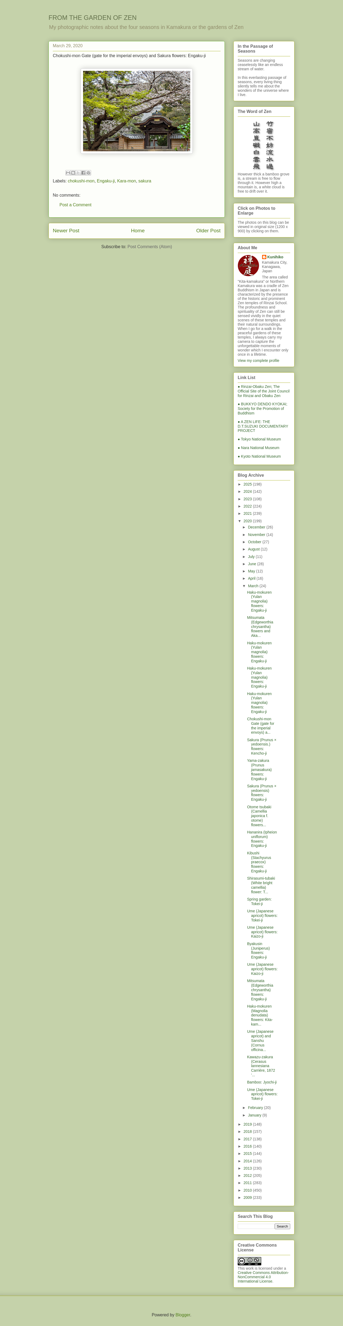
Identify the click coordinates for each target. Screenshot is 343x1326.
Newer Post (66, 230)
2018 (248, 1131)
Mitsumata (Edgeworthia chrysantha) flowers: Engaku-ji (260, 990)
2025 (248, 484)
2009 (248, 1197)
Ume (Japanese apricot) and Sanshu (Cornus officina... (260, 1040)
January (255, 1115)
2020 (248, 521)
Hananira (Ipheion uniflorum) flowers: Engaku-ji (262, 839)
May (252, 571)
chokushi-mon (81, 181)
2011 (248, 1183)
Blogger (183, 1315)
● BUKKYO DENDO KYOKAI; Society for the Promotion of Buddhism (262, 408)
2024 (248, 491)
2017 (248, 1139)
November (257, 534)
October (255, 542)
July (252, 556)
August (254, 549)
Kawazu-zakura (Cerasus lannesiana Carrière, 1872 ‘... (261, 1066)
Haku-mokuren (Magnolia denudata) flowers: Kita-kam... (260, 1015)
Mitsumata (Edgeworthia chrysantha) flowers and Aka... (260, 626)
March (253, 586)
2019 (248, 1124)
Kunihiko (275, 257)
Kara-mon (126, 181)
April (252, 578)
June (252, 564)
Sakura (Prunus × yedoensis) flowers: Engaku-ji (261, 793)
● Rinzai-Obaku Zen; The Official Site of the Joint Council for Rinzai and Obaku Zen (264, 391)
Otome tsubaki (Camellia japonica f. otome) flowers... (259, 816)
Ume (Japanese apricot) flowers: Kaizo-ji (262, 932)
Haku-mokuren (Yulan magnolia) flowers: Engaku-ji (259, 601)
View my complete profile (258, 360)
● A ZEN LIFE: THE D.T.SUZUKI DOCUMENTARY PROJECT (263, 426)
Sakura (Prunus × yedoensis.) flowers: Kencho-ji (261, 746)
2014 (248, 1161)
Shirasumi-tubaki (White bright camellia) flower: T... (261, 885)
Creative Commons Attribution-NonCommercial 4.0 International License (263, 1276)
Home (138, 230)
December (257, 527)
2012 (248, 1175)
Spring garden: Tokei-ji (259, 901)
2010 (248, 1190)
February (256, 1107)
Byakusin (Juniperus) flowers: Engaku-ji (258, 950)
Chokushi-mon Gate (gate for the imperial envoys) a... (260, 725)
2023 (248, 499)
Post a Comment (75, 205)
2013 (248, 1168)
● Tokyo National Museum (259, 439)
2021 (248, 513)
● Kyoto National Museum (259, 456)
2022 (248, 506)
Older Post (208, 230)
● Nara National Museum (258, 448)
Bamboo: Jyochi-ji (262, 1082)
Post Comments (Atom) (150, 246)
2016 (248, 1146)
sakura (144, 181)
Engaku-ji (106, 181)
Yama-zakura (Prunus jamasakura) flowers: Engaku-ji (259, 769)
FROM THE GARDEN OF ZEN (93, 17)
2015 (248, 1153)
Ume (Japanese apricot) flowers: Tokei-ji (262, 915)
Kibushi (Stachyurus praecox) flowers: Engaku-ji (259, 862)
